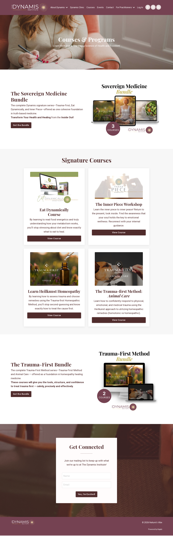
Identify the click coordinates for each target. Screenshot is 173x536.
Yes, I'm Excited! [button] (86, 494)
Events (100, 7)
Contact (110, 7)
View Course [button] (54, 238)
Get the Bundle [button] (21, 125)
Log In (140, 7)
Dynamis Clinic (77, 7)
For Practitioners (125, 7)
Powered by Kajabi (155, 530)
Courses (90, 7)
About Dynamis (59, 7)
